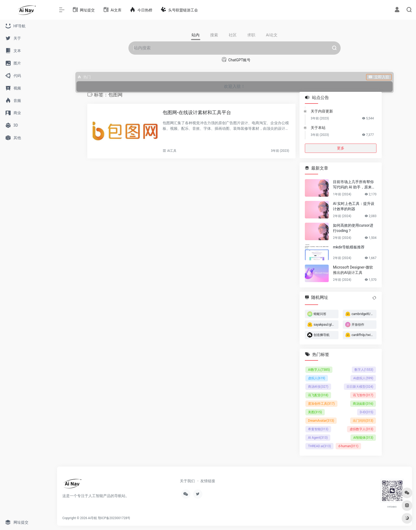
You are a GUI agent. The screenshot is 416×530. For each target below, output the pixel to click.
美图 (315, 412)
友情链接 (207, 481)
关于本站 (318, 128)
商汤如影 (363, 404)
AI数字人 (319, 370)
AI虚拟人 (363, 378)
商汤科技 (318, 387)
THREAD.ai (319, 446)
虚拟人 (316, 378)
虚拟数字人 (361, 429)
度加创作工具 (321, 404)
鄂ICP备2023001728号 (114, 518)
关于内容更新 (322, 111)
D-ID (366, 412)
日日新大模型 (359, 387)
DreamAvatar (321, 421)
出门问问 (363, 421)
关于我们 (187, 481)
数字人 (363, 370)
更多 (340, 148)
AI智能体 (363, 437)
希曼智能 (318, 429)
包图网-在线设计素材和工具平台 (197, 112)
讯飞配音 (318, 395)
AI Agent (318, 437)
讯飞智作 (363, 395)
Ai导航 (92, 518)
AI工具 (171, 151)
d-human (348, 446)
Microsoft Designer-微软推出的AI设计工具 (353, 270)
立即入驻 (379, 77)
